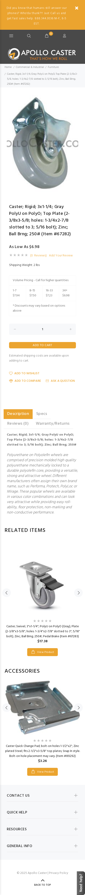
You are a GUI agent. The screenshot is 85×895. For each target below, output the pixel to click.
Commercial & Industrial (30, 67)
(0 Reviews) (38, 255)
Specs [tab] (41, 414)
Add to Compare (25, 381)
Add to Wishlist (24, 373)
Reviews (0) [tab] (18, 423)
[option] (42, 144)
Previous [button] (11, 143)
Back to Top (42, 885)
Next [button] (74, 143)
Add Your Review (61, 255)
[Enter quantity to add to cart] (42, 329)
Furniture (53, 67)
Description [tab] (18, 414)
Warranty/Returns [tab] (53, 423)
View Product (45, 652)
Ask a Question (60, 381)
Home (8, 67)
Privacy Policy (58, 873)
